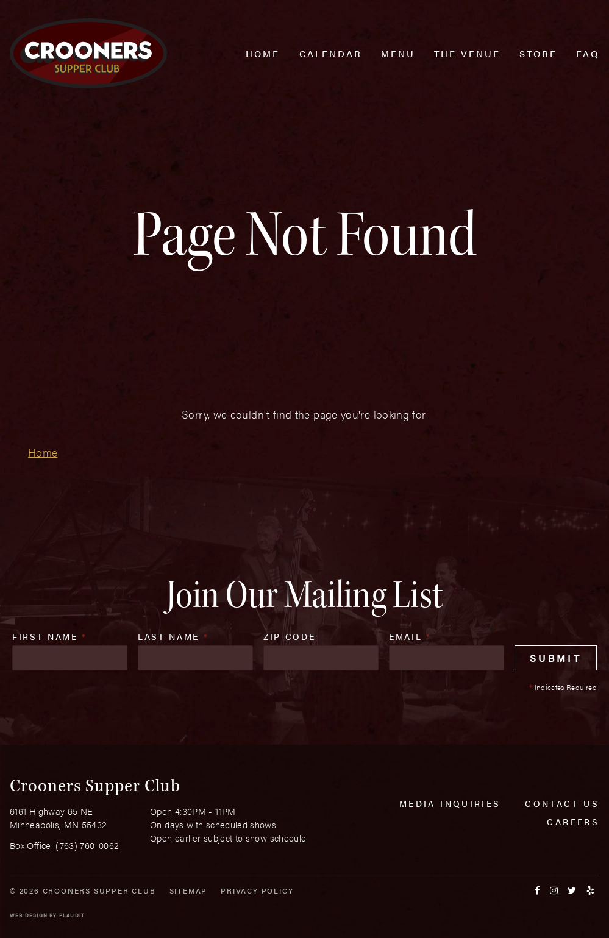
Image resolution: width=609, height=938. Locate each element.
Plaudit (72, 915)
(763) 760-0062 (87, 845)
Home (42, 452)
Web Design (29, 915)
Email (410, 636)
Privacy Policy (257, 890)
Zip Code (289, 636)
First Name (49, 636)
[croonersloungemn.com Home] (88, 53)
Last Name (173, 636)
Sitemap (188, 890)
